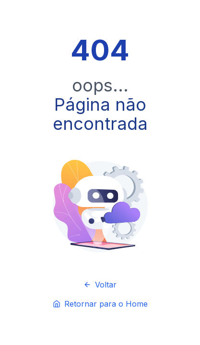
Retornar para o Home (100, 304)
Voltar (100, 284)
